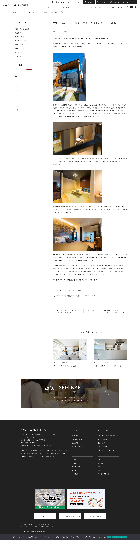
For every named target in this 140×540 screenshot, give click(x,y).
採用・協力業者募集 (22, 29)
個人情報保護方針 (103, 474)
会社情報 (100, 463)
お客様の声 (19, 52)
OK (109, 537)
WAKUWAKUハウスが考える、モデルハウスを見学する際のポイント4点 (112, 312)
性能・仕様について (104, 443)
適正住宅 (75, 443)
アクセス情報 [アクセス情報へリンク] (135, 7)
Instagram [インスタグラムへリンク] (127, 7)
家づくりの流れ (103, 439)
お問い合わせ (131, 2)
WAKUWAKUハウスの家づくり (108, 436)
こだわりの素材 (103, 446)
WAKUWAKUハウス (15, 5)
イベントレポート (21, 37)
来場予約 (116, 2)
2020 (16, 106)
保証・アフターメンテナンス (107, 450)
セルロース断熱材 (95, 516)
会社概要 (111, 7)
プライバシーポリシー (33, 527)
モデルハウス (92, 7)
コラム (119, 7)
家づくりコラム (20, 48)
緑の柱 (45, 516)
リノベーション (77, 446)
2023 (16, 94)
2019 (16, 110)
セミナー (104, 2)
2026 (16, 83)
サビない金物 (70, 516)
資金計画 (75, 436)
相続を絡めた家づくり (79, 439)
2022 (16, 98)
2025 (16, 87)
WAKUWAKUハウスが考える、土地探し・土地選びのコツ (68, 311)
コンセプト (52, 7)
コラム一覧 (90, 311)
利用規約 (43, 527)
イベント (91, 2)
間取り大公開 (19, 44)
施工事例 (102, 7)
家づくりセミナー (21, 41)
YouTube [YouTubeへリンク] (131, 7)
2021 (16, 102)
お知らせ (18, 56)
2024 (16, 90)
